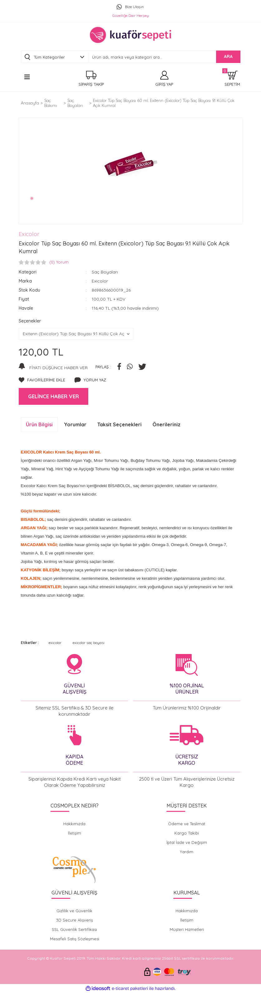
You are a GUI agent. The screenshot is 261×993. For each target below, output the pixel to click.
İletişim (74, 833)
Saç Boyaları (105, 272)
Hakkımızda (74, 823)
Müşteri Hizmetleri (187, 929)
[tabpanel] (131, 165)
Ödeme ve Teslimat (186, 823)
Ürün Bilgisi (39, 424)
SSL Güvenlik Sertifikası (74, 929)
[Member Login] (164, 79)
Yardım (186, 851)
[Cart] (232, 79)
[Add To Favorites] (42, 380)
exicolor (55, 642)
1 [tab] (32, 198)
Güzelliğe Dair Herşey (130, 15)
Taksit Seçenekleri (119, 424)
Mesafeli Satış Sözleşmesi (74, 938)
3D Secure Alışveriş (74, 920)
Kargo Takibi (186, 833)
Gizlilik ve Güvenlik (74, 910)
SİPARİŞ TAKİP (91, 84)
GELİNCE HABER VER (53, 396)
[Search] (164, 57)
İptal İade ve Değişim (187, 842)
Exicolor (29, 234)
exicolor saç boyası (88, 642)
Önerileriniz (166, 424)
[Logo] (130, 34)
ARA (228, 56)
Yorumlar (75, 424)
